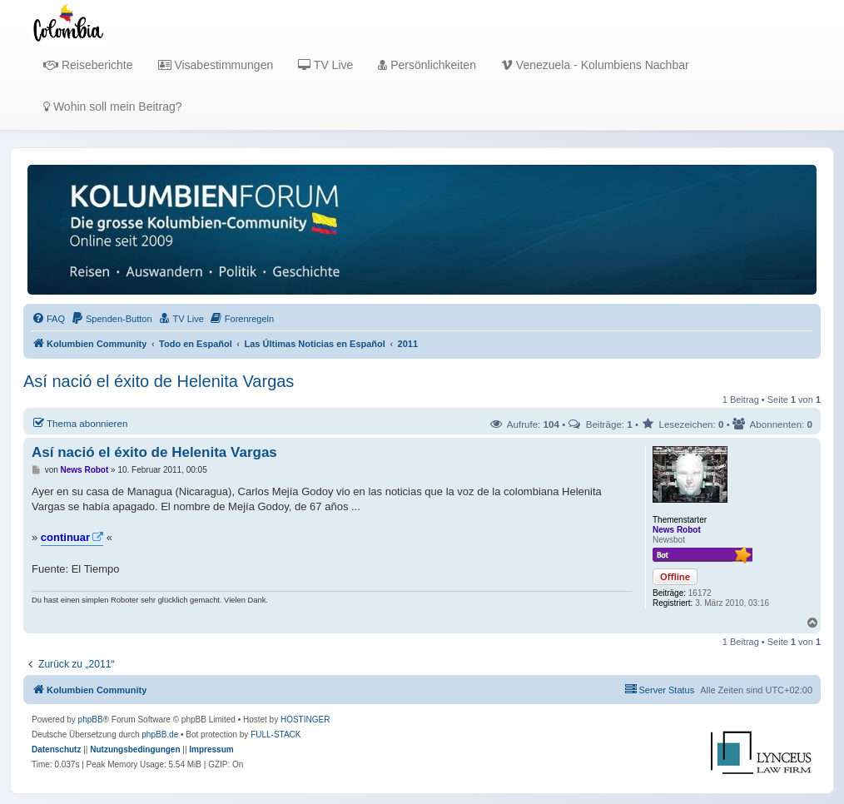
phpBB (90, 719)
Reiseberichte (88, 65)
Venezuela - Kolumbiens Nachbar (595, 65)
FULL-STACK (275, 734)
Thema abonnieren (79, 423)
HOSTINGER (305, 719)
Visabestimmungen (216, 65)
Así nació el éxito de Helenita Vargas (158, 381)
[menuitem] (48, 319)
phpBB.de (159, 734)
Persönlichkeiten (427, 65)
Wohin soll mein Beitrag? (112, 106)
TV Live (325, 65)
